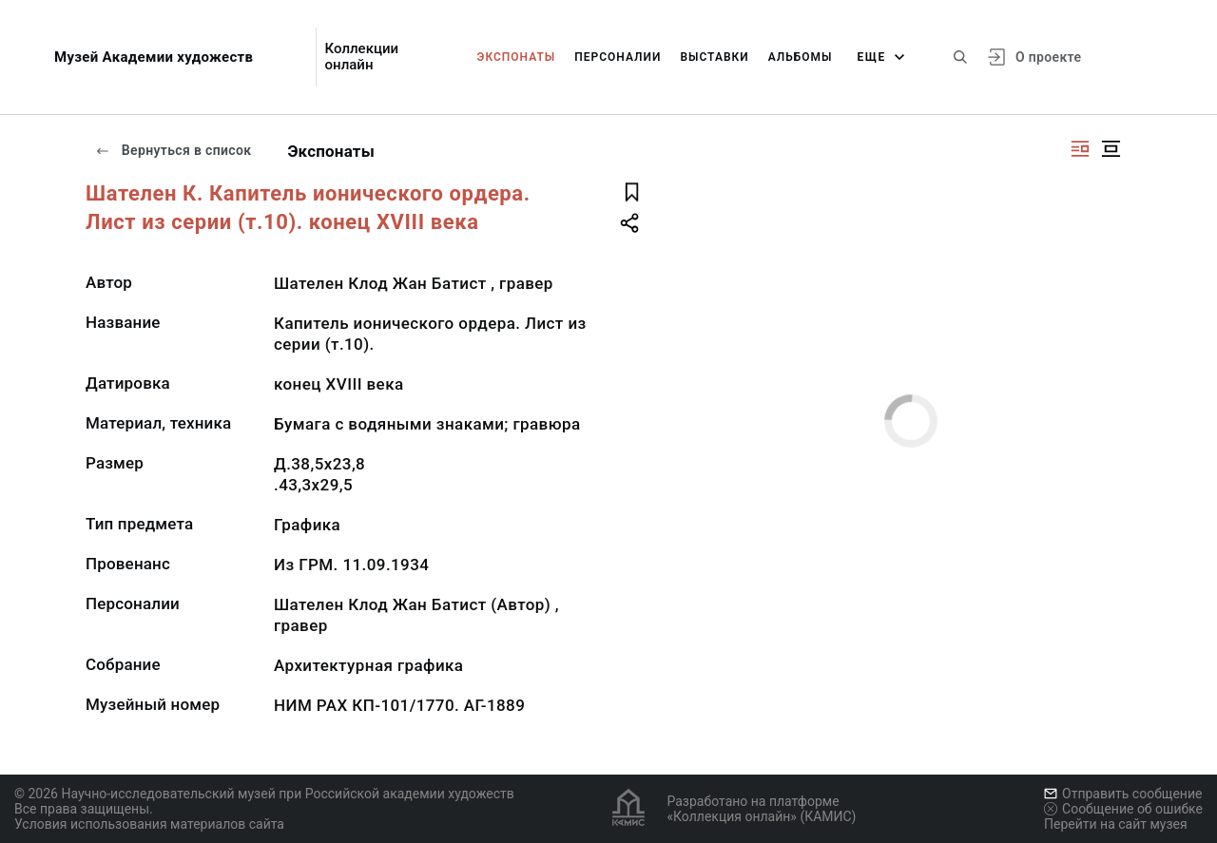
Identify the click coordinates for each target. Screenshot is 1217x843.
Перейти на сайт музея (1116, 824)
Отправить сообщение (1123, 793)
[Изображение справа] (1080, 148)
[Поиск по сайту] (960, 57)
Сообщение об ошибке (1123, 808)
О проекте (1048, 57)
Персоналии (617, 57)
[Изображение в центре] (1110, 148)
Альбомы (800, 57)
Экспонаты (516, 57)
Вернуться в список (173, 150)
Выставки (714, 57)
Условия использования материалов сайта (149, 824)
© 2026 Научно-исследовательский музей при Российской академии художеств (264, 793)
